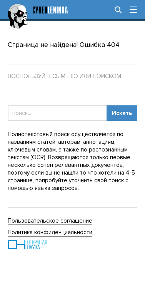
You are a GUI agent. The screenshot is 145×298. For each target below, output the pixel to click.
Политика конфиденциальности (50, 232)
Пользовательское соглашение (50, 220)
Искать (122, 113)
